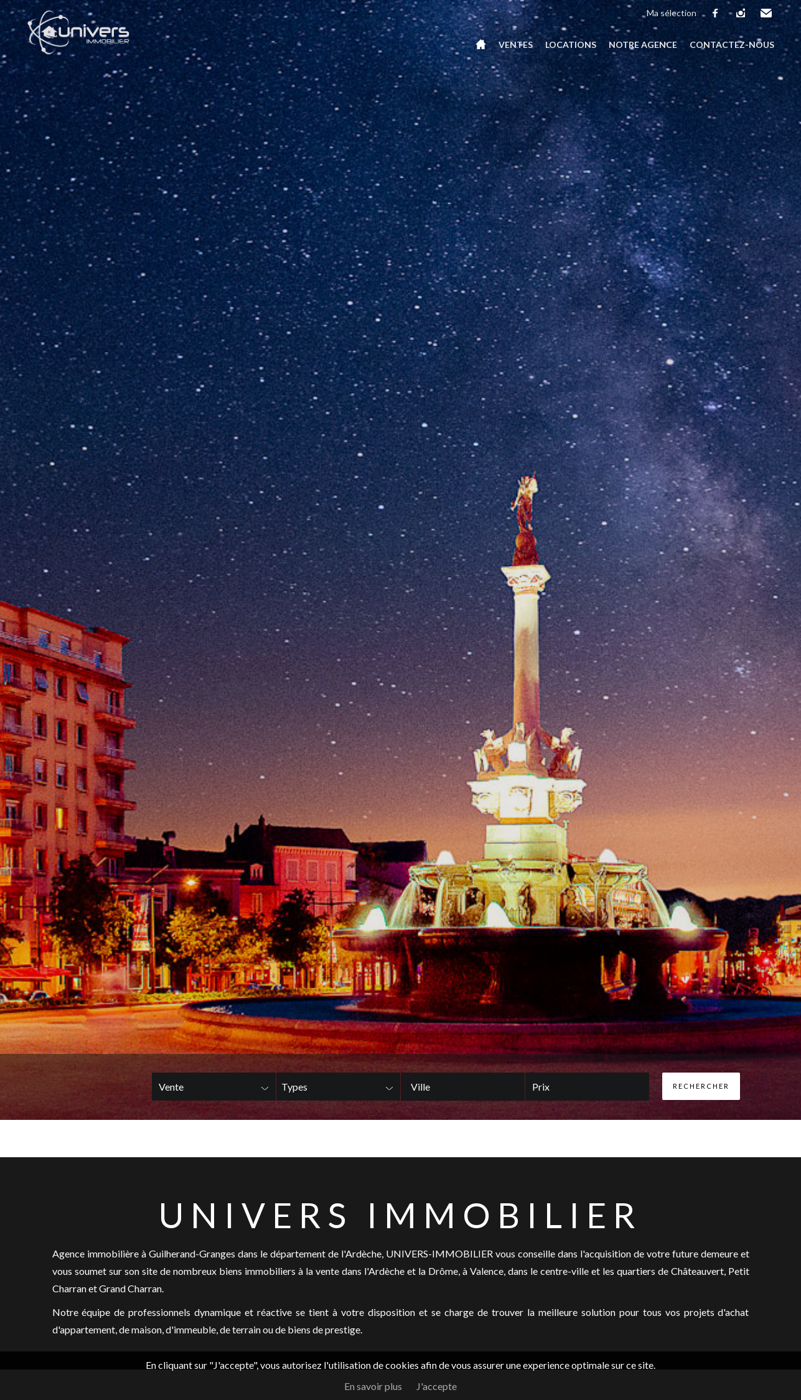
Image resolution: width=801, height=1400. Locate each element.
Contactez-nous (732, 44)
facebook (716, 13)
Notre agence (643, 44)
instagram (741, 13)
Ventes (516, 44)
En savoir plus (373, 1386)
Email (767, 13)
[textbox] (445, 1086)
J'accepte (436, 1386)
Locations (570, 44)
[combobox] (463, 1087)
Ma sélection (671, 12)
